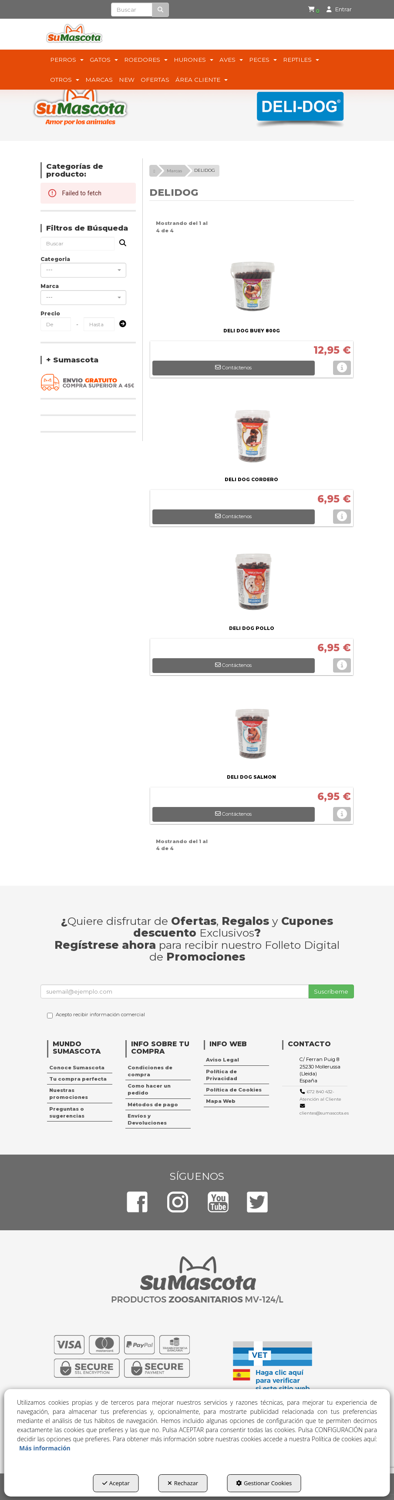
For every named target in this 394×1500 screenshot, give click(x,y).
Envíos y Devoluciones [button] (147, 1119)
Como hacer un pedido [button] (149, 1089)
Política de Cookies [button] (234, 1090)
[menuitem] (311, 10)
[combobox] (83, 270)
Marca (49, 286)
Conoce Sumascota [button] (76, 1068)
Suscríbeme (331, 991)
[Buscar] (160, 10)
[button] (313, 10)
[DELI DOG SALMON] (251, 728)
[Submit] (120, 324)
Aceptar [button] (116, 1483)
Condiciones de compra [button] (150, 1071)
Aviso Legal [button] (222, 1060)
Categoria (55, 259)
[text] (131, 10)
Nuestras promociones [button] (68, 1093)
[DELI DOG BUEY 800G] (251, 281)
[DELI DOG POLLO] (251, 579)
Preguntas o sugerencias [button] (66, 1112)
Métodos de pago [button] (153, 1105)
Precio (50, 313)
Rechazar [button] (183, 1483)
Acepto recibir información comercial (96, 1014)
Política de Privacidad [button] (221, 1074)
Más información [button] (45, 1448)
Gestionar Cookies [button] (264, 1483)
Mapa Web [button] (221, 1101)
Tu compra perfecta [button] (78, 1079)
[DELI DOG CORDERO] (251, 430)
